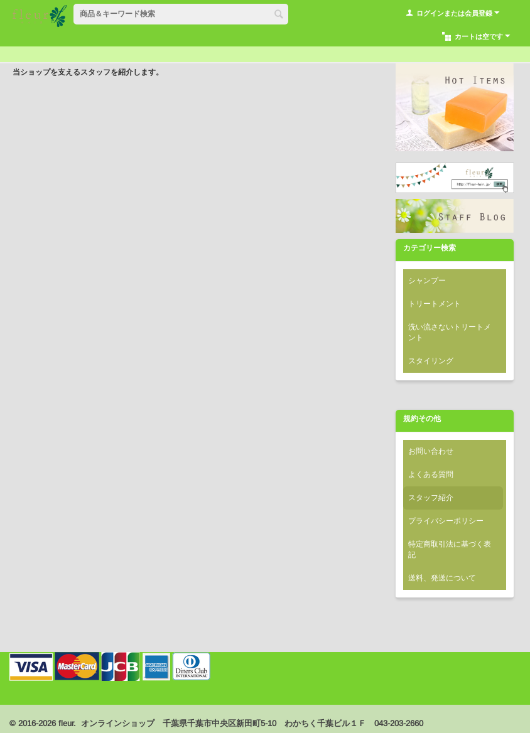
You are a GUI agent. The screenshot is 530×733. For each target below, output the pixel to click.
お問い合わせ (430, 451)
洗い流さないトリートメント (449, 332)
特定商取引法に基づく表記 (449, 549)
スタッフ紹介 (430, 497)
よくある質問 (430, 474)
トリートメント (434, 303)
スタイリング (430, 360)
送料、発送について (442, 578)
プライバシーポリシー (446, 520)
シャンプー (427, 280)
